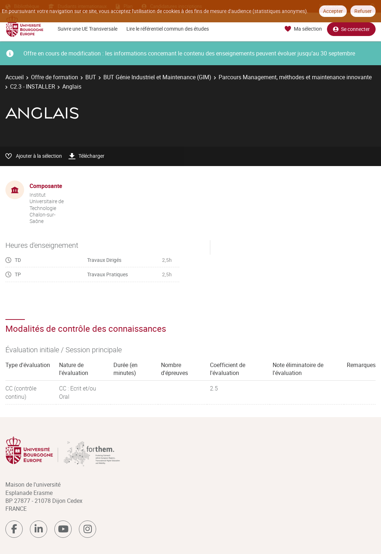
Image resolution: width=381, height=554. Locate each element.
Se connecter (351, 29)
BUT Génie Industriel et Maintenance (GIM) (157, 77)
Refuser (363, 11)
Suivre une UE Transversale (87, 28)
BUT (90, 77)
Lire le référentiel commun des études (167, 28)
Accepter (333, 11)
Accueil (14, 77)
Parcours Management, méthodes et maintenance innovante (295, 77)
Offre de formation (54, 77)
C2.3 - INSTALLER (32, 86)
